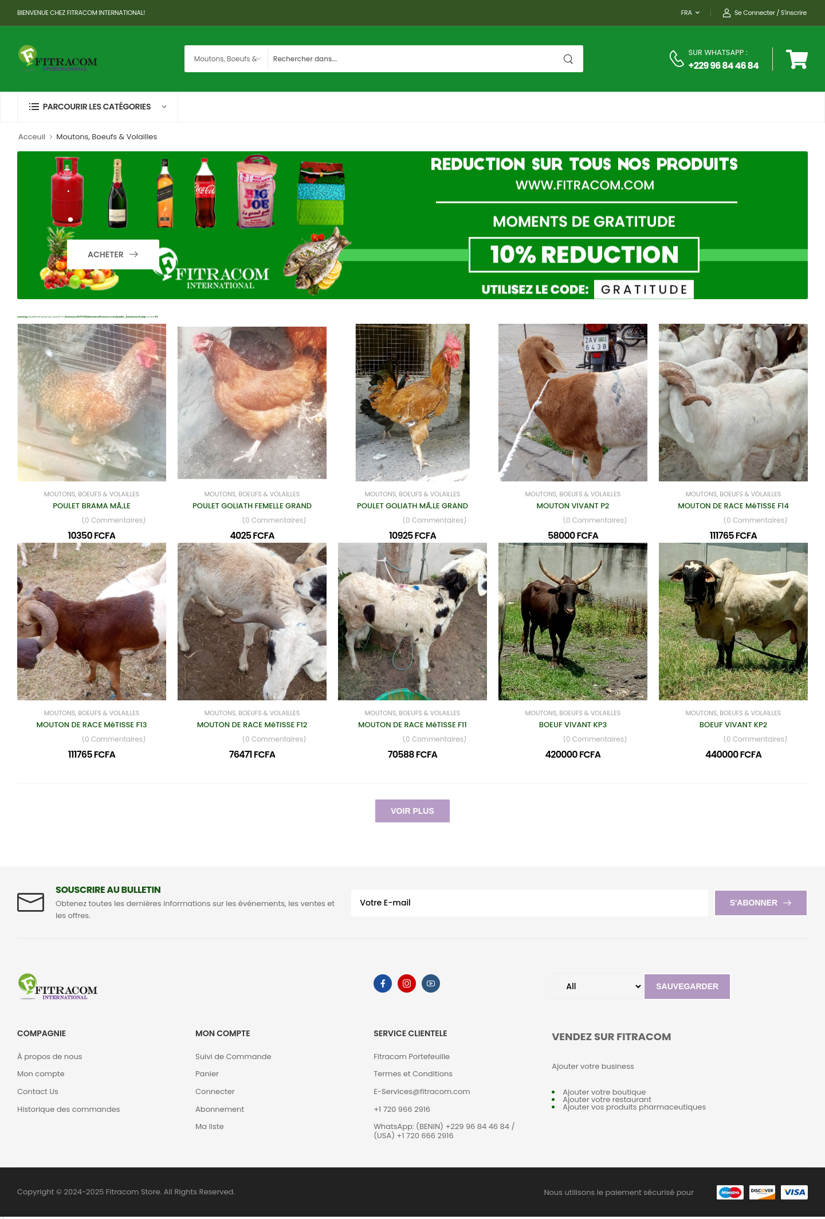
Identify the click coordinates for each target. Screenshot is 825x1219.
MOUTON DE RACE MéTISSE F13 (92, 724)
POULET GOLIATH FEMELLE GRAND (252, 505)
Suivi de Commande (233, 1056)
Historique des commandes (68, 1109)
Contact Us (37, 1091)
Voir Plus (412, 811)
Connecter (215, 1091)
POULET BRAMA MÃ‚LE (91, 505)
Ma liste (209, 1126)
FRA (686, 12)
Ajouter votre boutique (604, 1092)
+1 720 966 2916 (402, 1109)
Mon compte (41, 1073)
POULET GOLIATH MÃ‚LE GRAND (412, 505)
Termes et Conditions (413, 1073)
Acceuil (31, 136)
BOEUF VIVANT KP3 (573, 724)
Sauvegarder (687, 986)
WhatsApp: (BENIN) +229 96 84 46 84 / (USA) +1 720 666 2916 (444, 1131)
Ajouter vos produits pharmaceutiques (634, 1107)
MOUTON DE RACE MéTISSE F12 (252, 724)
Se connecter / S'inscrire (764, 13)
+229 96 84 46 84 (724, 65)
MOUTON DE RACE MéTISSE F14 (733, 505)
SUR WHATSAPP (716, 52)
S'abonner (753, 902)
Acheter (106, 254)
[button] (97, 106)
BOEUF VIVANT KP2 (733, 724)
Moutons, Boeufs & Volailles (91, 494)
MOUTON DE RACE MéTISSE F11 (412, 724)
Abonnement (219, 1109)
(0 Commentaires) (113, 520)
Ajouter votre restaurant (607, 1099)
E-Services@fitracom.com (422, 1091)
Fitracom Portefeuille (412, 1056)
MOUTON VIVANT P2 (573, 505)
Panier (207, 1073)
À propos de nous (49, 1056)
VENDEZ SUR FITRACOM (611, 1036)
